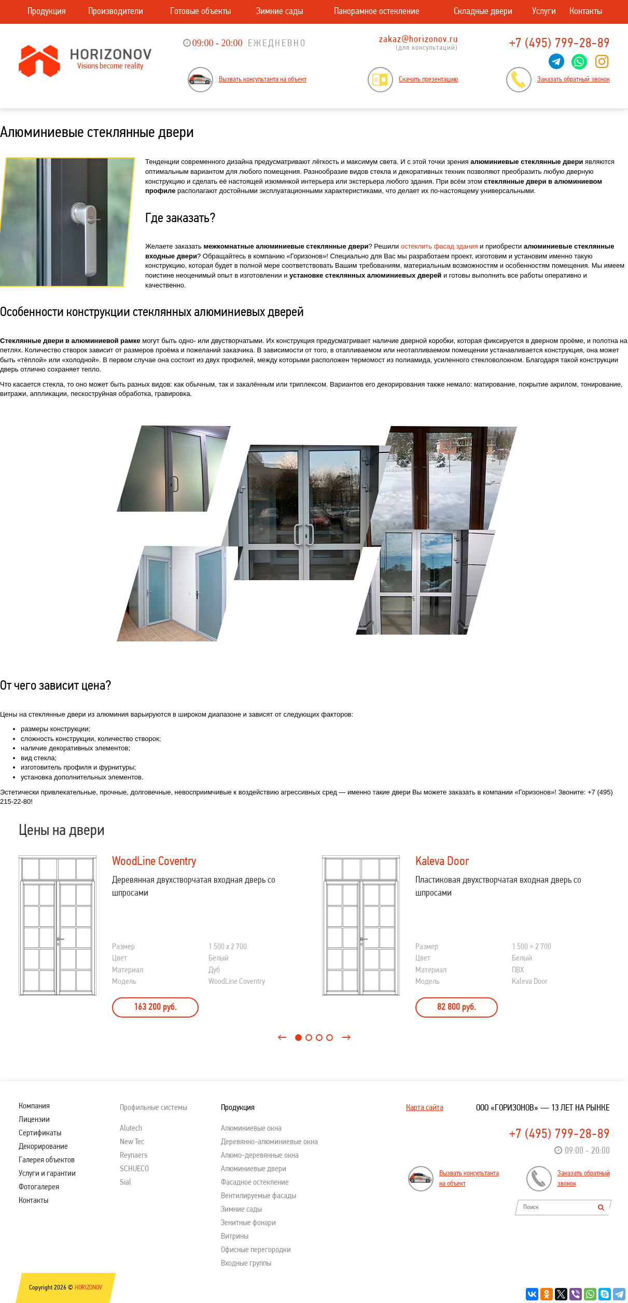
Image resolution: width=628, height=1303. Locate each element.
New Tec (132, 1142)
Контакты (585, 12)
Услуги (544, 12)
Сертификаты (40, 1133)
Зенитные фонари (248, 1223)
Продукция (46, 12)
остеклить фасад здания (439, 246)
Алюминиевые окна (251, 1128)
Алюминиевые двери (253, 1169)
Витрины (234, 1236)
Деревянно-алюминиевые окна (269, 1142)
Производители (115, 12)
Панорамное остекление (377, 12)
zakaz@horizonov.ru (418, 40)
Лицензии (34, 1120)
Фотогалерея (39, 1187)
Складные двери (483, 12)
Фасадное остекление (255, 1182)
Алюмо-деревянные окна (260, 1155)
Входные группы (246, 1263)
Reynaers (133, 1155)
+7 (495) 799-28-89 (559, 44)
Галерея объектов (47, 1160)
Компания (34, 1106)
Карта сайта (424, 1108)
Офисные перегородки (256, 1250)
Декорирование (43, 1147)
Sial (125, 1182)
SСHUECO (134, 1169)
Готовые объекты (200, 12)
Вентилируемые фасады (258, 1196)
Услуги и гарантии (47, 1174)
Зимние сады (279, 12)
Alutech (131, 1128)
